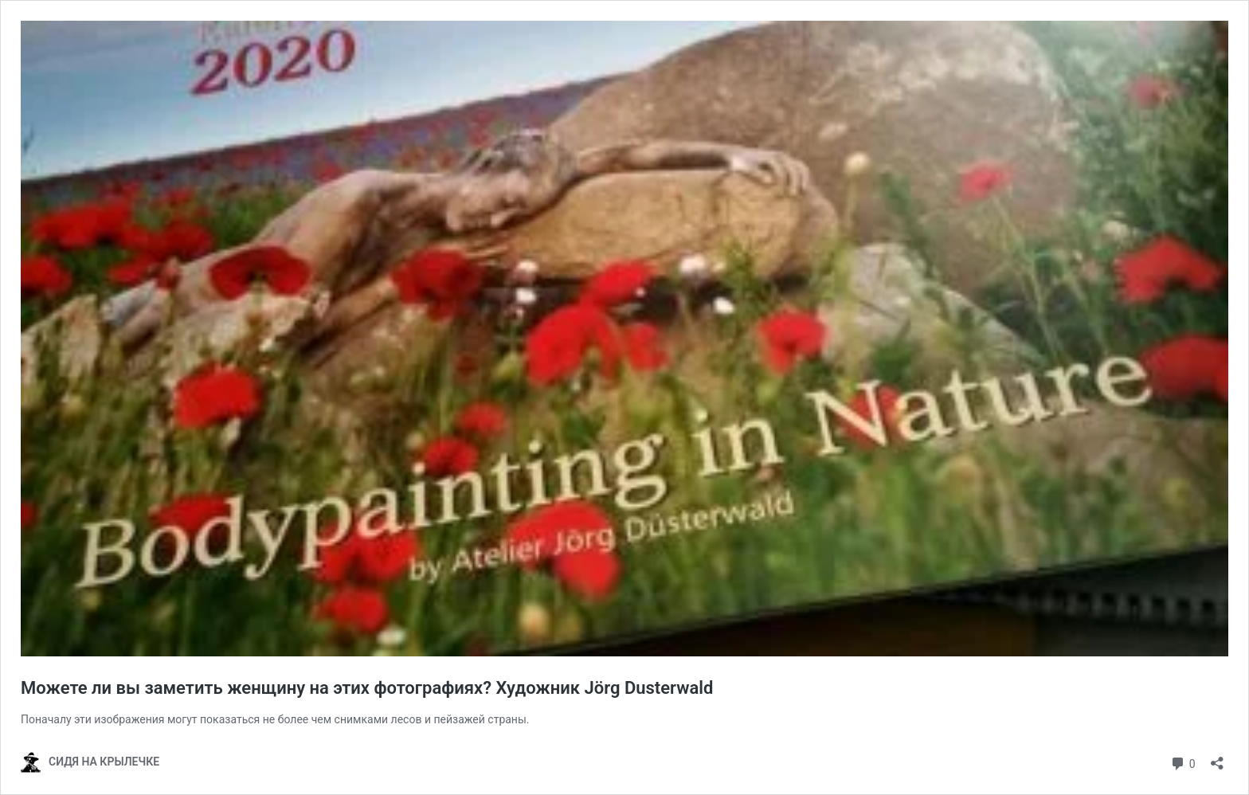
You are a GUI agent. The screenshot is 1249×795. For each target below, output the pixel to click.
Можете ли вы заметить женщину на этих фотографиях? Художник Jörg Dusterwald (367, 688)
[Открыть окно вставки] (1217, 758)
